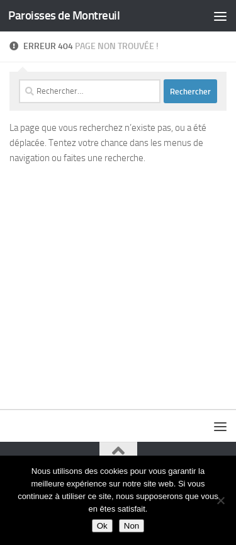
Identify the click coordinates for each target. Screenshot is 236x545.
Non (131, 526)
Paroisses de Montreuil (64, 15)
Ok (102, 526)
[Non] (220, 500)
